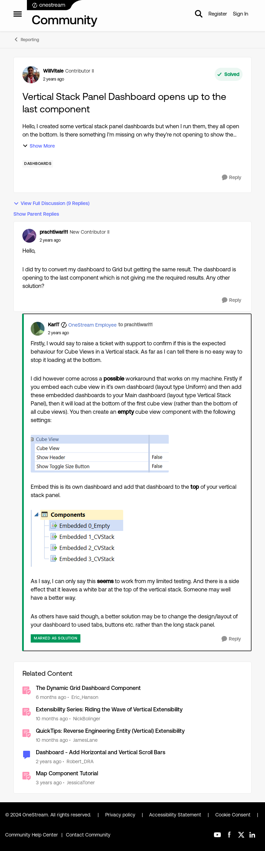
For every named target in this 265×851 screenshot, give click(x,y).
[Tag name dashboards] (37, 164)
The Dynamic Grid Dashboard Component (88, 688)
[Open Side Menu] (17, 14)
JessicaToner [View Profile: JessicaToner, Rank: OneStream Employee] (81, 782)
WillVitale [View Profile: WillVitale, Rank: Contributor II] (53, 71)
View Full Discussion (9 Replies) (51, 203)
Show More (38, 146)
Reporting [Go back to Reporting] (26, 39)
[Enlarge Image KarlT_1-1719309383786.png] (77, 538)
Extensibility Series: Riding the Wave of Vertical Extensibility (109, 709)
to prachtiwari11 (135, 324)
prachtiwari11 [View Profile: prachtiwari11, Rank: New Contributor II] (54, 232)
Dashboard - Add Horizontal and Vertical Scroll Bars (100, 752)
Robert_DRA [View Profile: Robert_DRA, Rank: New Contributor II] (80, 761)
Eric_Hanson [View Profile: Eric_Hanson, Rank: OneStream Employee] (84, 697)
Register (217, 14)
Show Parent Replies (36, 214)
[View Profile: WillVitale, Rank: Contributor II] (31, 74)
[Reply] (231, 177)
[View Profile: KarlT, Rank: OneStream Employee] (38, 329)
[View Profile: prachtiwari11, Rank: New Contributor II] (29, 236)
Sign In (240, 14)
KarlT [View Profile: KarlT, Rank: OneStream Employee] (53, 324)
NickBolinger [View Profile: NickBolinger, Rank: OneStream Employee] (86, 718)
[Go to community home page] (62, 14)
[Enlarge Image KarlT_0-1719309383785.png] (100, 454)
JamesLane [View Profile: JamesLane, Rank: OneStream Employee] (85, 740)
